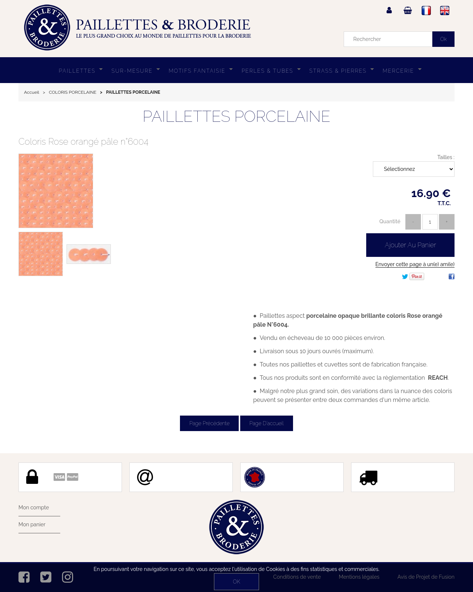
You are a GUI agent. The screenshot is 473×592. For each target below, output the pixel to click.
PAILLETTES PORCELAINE (236, 116)
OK (236, 582)
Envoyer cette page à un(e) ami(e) (415, 264)
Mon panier (31, 524)
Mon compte (33, 507)
